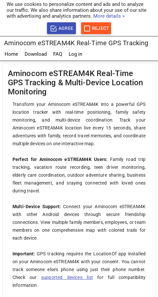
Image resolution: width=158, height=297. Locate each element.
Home (11, 54)
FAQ (57, 54)
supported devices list (67, 277)
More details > (109, 16)
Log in (75, 54)
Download (36, 54)
